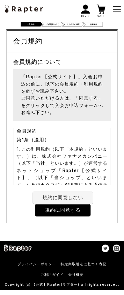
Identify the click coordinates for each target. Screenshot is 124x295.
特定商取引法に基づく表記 (83, 264)
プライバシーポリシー (37, 264)
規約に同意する (63, 210)
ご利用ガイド (51, 275)
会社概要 (76, 275)
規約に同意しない (62, 197)
